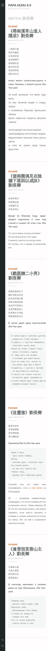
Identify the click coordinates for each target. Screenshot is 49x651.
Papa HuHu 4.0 (19, 5)
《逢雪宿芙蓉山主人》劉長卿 (25, 551)
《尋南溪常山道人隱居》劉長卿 (25, 33)
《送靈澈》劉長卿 (25, 412)
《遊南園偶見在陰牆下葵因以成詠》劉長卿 (25, 180)
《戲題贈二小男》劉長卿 (25, 275)
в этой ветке (35, 488)
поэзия (12, 26)
